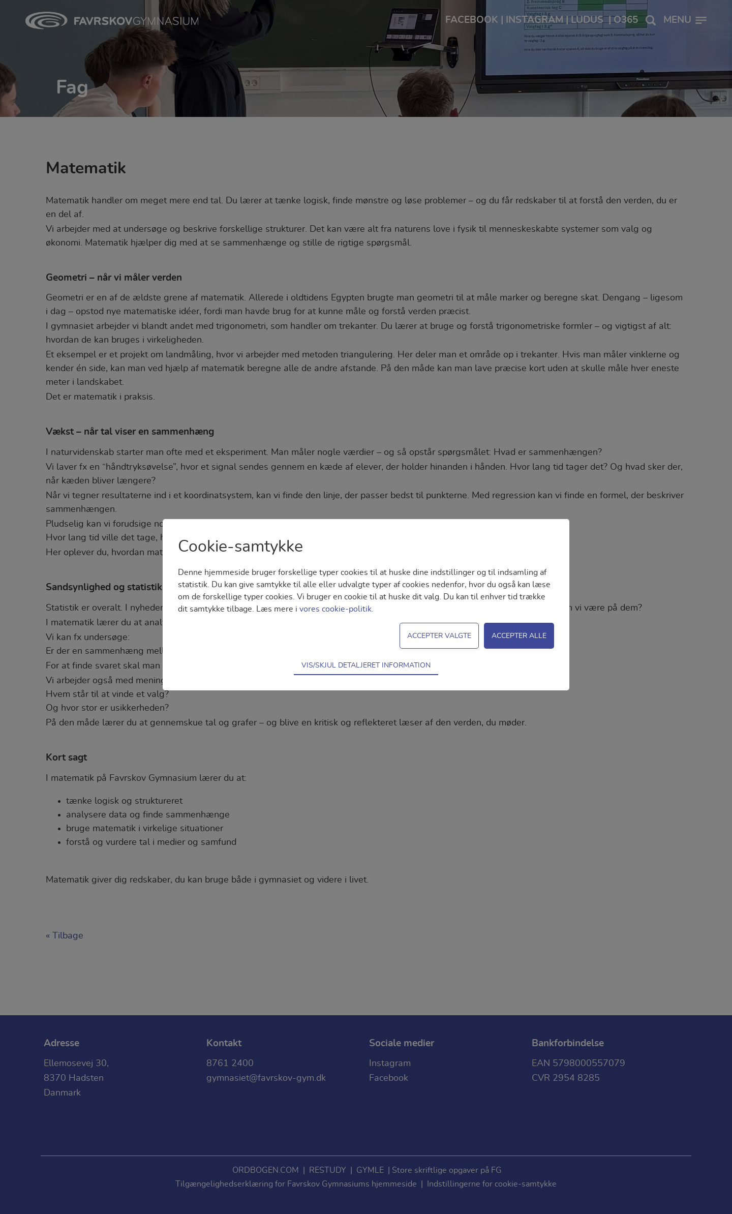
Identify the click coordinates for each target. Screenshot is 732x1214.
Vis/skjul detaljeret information (366, 665)
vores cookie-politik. (336, 609)
